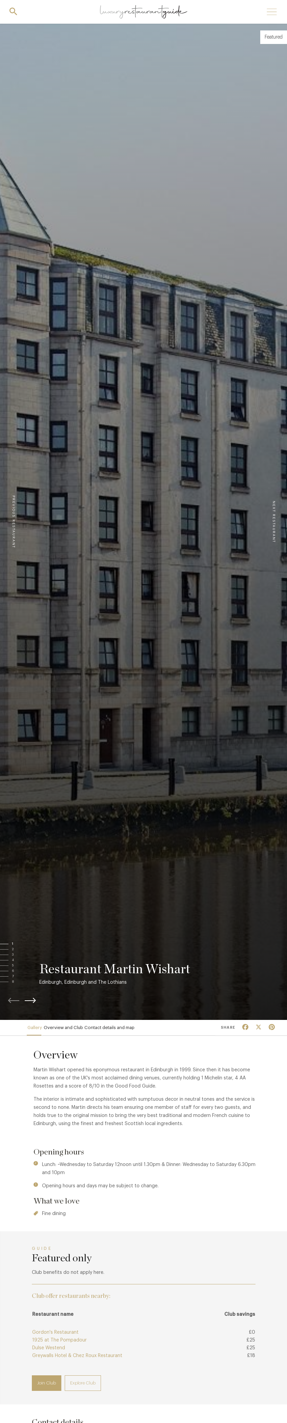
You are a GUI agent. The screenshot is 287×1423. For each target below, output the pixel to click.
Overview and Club (73, 1030)
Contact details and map (126, 1030)
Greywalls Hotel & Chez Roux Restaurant (77, 1361)
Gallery (38, 1030)
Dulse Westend (48, 1353)
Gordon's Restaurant (55, 1337)
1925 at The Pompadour (59, 1345)
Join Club (46, 1388)
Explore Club (83, 1388)
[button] (19, 944)
